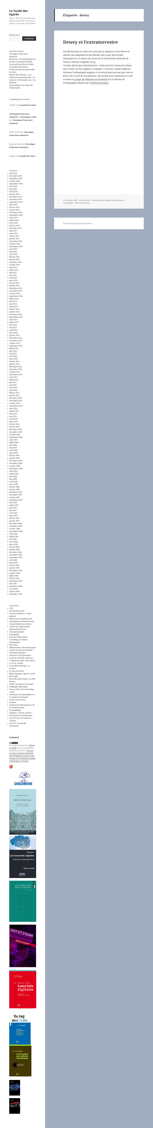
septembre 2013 (16, 317)
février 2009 (14, 455)
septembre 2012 (16, 346)
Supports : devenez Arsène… (21, 713)
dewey (107, 200)
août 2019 (13, 204)
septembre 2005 (16, 557)
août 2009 (13, 440)
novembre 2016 (15, 241)
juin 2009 (13, 445)
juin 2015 (13, 272)
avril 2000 (13, 589)
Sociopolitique (15, 710)
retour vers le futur (17, 700)
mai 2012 (13, 353)
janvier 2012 (14, 364)
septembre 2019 (16, 202)
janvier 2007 (14, 521)
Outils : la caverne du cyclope (21, 684)
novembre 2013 (15, 314)
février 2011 (14, 393)
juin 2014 (13, 301)
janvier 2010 (14, 427)
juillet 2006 (13, 536)
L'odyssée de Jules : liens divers (22, 660)
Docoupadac (14, 634)
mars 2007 (13, 515)
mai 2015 (13, 275)
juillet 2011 (13, 380)
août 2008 (13, 471)
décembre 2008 (15, 461)
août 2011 (13, 377)
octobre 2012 (14, 343)
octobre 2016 (14, 244)
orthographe (68, 203)
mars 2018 (13, 223)
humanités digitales (17, 652)
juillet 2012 (13, 348)
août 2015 (13, 267)
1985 (11, 608)
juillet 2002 (13, 576)
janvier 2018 (14, 225)
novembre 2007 (15, 494)
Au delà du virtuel (16, 611)
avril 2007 (13, 513)
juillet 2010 (13, 411)
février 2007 (14, 518)
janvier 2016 (14, 259)
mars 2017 (13, 233)
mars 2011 (13, 390)
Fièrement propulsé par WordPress (77, 223)
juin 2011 (13, 382)
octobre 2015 (14, 265)
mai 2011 (13, 385)
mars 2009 (13, 453)
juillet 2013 (13, 322)
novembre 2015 (15, 262)
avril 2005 (13, 560)
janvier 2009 (14, 458)
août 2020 (13, 186)
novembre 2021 (15, 176)
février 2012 (14, 361)
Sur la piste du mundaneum (20, 715)
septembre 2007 (16, 500)
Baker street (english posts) (20, 619)
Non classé (13, 676)
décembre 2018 (15, 212)
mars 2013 (13, 332)
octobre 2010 (14, 403)
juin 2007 (13, 508)
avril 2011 (13, 387)
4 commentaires (83, 203)
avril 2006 (13, 542)
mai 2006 (13, 539)
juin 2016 (13, 251)
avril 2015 (13, 278)
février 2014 (14, 309)
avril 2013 (13, 330)
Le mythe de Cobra (27, 105)
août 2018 (13, 217)
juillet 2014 (13, 298)
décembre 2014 (15, 288)
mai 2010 (13, 416)
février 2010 (14, 424)
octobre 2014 (14, 293)
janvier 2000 (14, 591)
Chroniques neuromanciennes (21, 621)
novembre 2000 (15, 586)
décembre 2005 (15, 552)
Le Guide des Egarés (18, 12)
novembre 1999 (15, 594)
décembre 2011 (15, 366)
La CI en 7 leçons (16, 663)
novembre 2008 (15, 463)
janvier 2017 (14, 238)
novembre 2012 (15, 340)
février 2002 (14, 578)
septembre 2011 (16, 374)
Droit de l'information (18, 637)
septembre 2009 (16, 437)
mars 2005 (13, 562)
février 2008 (14, 487)
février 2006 (14, 547)
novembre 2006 (15, 526)
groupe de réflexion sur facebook (91, 79)
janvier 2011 (14, 395)
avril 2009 (13, 450)
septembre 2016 (16, 246)
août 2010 (13, 408)
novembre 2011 (15, 369)
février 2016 (14, 257)
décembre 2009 (15, 429)
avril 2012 (13, 356)
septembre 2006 (16, 531)
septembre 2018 (16, 215)
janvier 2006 (14, 549)
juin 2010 (13, 413)
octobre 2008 (14, 466)
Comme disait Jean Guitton (20, 624)
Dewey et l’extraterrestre (90, 42)
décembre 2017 (15, 228)
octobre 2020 (14, 181)
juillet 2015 (13, 270)
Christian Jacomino (99, 82)
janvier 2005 (14, 568)
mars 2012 (13, 359)
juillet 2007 (13, 505)
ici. (94, 62)
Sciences (12, 702)
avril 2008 (13, 481)
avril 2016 (13, 254)
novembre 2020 (15, 178)
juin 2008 (13, 476)
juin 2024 (13, 173)
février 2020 (14, 194)
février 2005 (14, 565)
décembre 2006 (15, 523)
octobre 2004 (14, 573)
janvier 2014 (14, 312)
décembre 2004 (15, 570)
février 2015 (14, 283)
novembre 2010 (15, 400)
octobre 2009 (14, 434)
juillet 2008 (13, 474)
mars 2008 (13, 484)
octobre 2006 (14, 528)
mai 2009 (13, 447)
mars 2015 (13, 280)
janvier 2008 (14, 489)
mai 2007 (13, 510)
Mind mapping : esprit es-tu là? (22, 673)
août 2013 (13, 319)
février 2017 (14, 236)
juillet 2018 (13, 220)
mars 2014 (13, 306)
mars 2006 (13, 544)
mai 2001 (13, 583)
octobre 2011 (14, 372)
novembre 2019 (15, 199)
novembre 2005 (15, 555)
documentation (117, 200)
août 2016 (13, 249)
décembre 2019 (15, 197)
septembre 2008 (16, 468)
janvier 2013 (14, 335)
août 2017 (13, 231)
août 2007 (13, 502)
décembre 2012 (15, 338)
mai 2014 (13, 304)
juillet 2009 (13, 442)
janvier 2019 (14, 210)
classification (99, 200)
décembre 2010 (15, 398)
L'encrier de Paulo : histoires (21, 658)
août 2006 (13, 534)
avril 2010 (13, 419)
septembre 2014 (16, 296)
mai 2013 (13, 327)
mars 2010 (13, 421)
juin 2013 (13, 325)
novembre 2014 (15, 291)
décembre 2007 (15, 492)
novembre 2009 (15, 432)
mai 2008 (13, 479)
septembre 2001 (16, 581)
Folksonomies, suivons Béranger (22, 647)
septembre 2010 (16, 406)
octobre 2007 (14, 497)
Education (13, 645)
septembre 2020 (16, 184)
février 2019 (14, 207)
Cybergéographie (16, 632)
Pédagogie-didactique (18, 686)
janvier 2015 (14, 285)
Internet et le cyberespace (20, 655)
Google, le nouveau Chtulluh (21, 650)
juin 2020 (13, 189)
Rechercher (14, 35)
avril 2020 (13, 191)
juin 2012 (13, 351)
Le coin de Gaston (16, 671)
